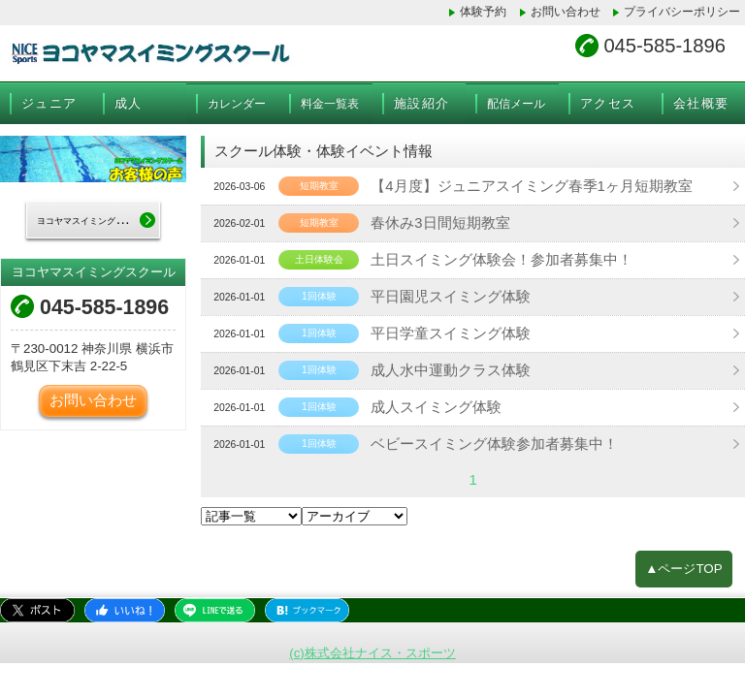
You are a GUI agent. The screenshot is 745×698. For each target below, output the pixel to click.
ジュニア (49, 102)
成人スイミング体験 (428, 405)
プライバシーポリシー (682, 11)
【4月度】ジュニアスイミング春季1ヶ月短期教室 (517, 184)
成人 (128, 102)
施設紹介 (421, 102)
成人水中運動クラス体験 (441, 368)
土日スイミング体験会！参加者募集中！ (489, 258)
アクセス (607, 102)
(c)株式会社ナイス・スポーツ (372, 648)
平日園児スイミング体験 (441, 294)
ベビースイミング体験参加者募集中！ (482, 442)
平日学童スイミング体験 (441, 331)
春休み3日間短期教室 (432, 221)
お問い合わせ (565, 11)
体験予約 (484, 11)
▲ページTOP (685, 564)
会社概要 (701, 102)
